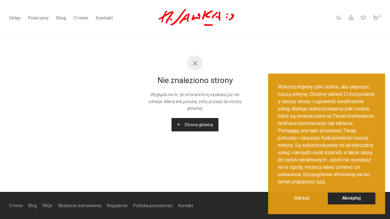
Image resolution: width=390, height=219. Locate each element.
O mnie (80, 17)
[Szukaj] (339, 17)
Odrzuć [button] (302, 198)
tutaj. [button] (321, 182)
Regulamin (117, 205)
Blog (61, 17)
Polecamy (38, 17)
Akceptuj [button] (351, 198)
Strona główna (195, 124)
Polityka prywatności (153, 205)
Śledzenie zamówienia (79, 205)
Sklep (15, 17)
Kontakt (104, 17)
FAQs (47, 205)
